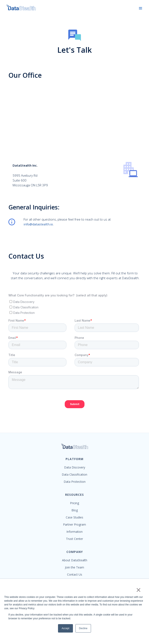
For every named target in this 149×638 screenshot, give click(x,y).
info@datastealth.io (38, 224)
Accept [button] (65, 628)
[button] (140, 8)
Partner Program (74, 524)
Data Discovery (74, 467)
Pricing (74, 503)
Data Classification (74, 474)
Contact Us (74, 574)
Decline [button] (83, 628)
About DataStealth (74, 560)
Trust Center (74, 539)
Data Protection (75, 481)
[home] (19, 7)
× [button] (138, 590)
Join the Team (74, 567)
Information (74, 531)
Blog (74, 510)
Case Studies (74, 517)
